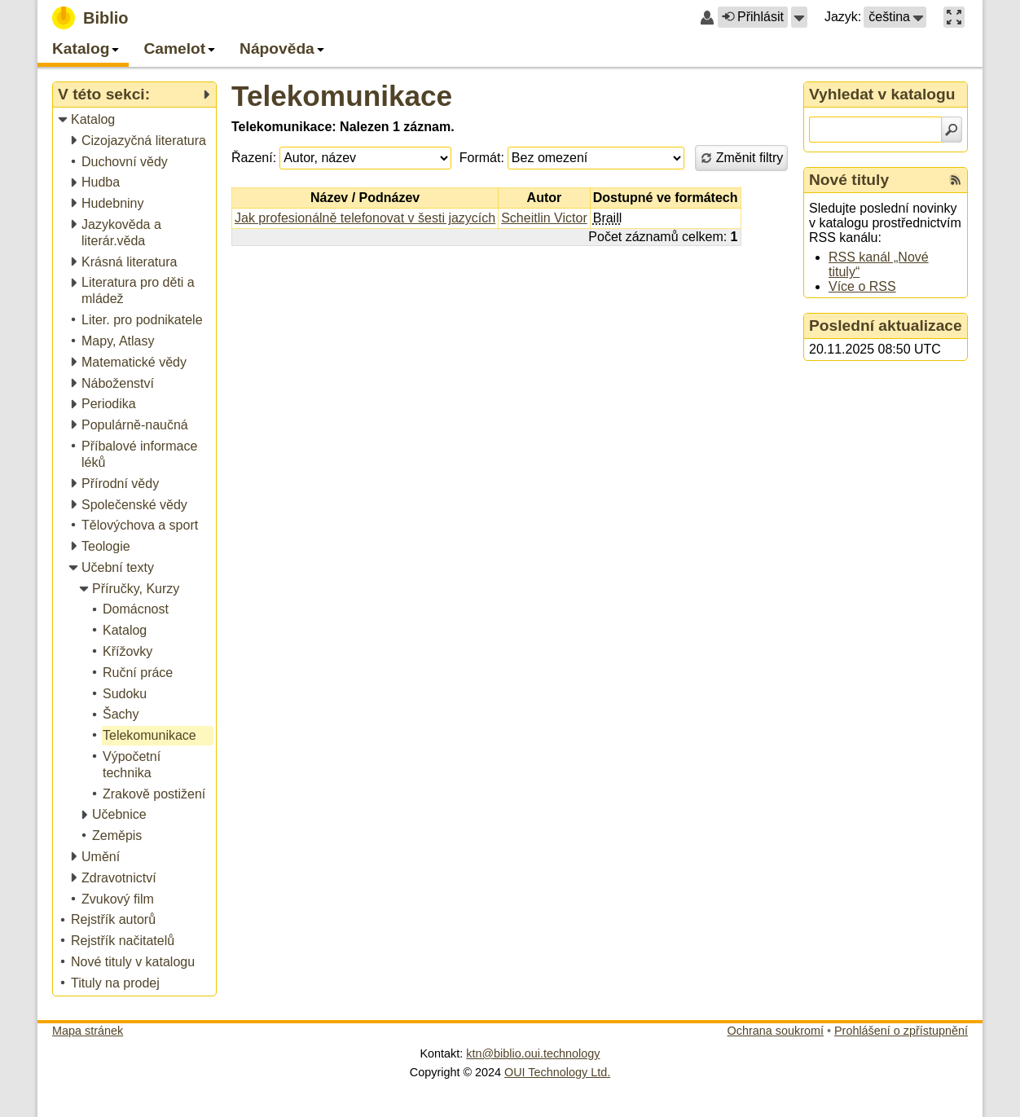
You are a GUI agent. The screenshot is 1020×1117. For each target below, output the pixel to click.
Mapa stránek (87, 1030)
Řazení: (253, 158)
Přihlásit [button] (753, 17)
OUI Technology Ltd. (557, 1072)
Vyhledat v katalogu (882, 94)
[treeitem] (135, 120)
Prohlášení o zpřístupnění (901, 1030)
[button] (799, 17)
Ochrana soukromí (776, 1030)
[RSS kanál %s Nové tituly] (955, 180)
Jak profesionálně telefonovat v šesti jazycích (365, 218)
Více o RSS (862, 286)
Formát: (481, 158)
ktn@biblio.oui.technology (533, 1053)
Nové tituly (849, 179)
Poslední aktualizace (885, 325)
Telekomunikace (341, 96)
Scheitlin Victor (544, 218)
